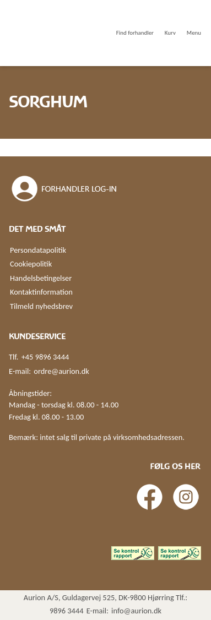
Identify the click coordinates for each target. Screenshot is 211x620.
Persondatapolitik (38, 250)
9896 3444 (67, 611)
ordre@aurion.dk (61, 371)
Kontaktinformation (41, 292)
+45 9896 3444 (45, 357)
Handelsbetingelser (41, 278)
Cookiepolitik (31, 264)
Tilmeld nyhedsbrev (41, 306)
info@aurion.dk (136, 611)
